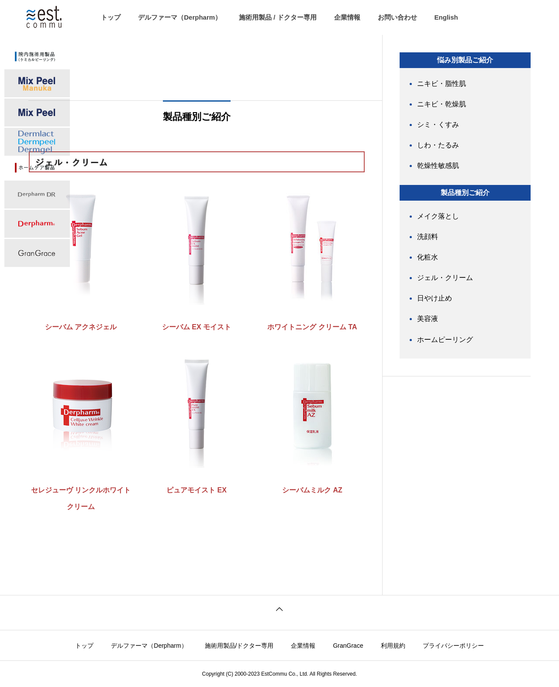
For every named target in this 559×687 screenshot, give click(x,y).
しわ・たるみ (438, 145)
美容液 (427, 318)
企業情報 (347, 17)
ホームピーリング (445, 339)
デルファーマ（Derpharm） (179, 17)
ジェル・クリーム (445, 277)
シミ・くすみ (438, 124)
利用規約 (393, 645)
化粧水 (427, 257)
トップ (111, 17)
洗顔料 (427, 236)
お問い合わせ (397, 17)
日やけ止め (434, 298)
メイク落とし (438, 216)
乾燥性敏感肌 (438, 165)
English (446, 17)
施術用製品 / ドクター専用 (278, 17)
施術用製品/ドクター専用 (239, 645)
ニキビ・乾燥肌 (441, 104)
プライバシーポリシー (453, 645)
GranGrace (348, 645)
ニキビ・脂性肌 (441, 83)
